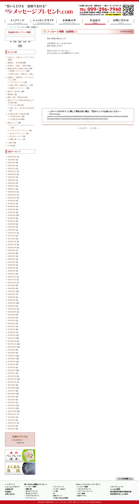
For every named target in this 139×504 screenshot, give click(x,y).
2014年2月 (11, 335)
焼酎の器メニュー (16, 139)
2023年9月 (11, 160)
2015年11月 (12, 280)
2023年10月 (12, 157)
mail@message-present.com (106, 10)
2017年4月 (11, 239)
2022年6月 (11, 166)
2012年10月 (12, 382)
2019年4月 (11, 212)
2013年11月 (12, 344)
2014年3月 (11, 332)
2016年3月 (11, 268)
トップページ (18, 22)
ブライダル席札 (15, 105)
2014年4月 (11, 329)
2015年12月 (12, 277)
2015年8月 (11, 288)
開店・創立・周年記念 (16, 97)
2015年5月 (11, 297)
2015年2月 (11, 303)
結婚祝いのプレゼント (18, 88)
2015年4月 (11, 300)
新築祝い (11, 94)
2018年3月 (11, 230)
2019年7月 (11, 204)
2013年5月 (11, 362)
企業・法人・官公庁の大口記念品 (22, 108)
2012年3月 (11, 402)
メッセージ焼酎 (31, 486)
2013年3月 (11, 367)
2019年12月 (12, 192)
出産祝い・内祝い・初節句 (17, 66)
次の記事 (93, 128)
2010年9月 (11, 426)
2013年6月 (11, 359)
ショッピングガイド (43, 22)
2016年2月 (11, 271)
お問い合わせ (121, 22)
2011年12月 (12, 411)
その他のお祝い (15, 116)
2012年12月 (12, 376)
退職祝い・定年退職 (15, 63)
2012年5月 (11, 397)
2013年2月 (11, 370)
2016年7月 (11, 256)
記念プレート (57, 495)
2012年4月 (11, 400)
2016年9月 (11, 250)
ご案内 (10, 143)
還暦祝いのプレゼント (18, 71)
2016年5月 (11, 262)
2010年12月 (12, 423)
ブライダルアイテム (17, 82)
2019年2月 (11, 218)
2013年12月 (12, 341)
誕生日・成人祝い (14, 91)
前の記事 (83, 128)
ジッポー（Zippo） (59, 489)
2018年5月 (11, 227)
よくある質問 (20, 468)
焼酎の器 (29, 489)
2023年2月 (11, 163)
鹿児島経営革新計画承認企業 (120, 492)
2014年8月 (11, 318)
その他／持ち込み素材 (60, 498)
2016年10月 (12, 247)
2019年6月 (11, 206)
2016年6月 (11, 259)
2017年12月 (12, 233)
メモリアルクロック (32, 495)
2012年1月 (11, 408)
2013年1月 (11, 373)
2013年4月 (11, 364)
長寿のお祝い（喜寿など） (19, 74)
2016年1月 (11, 274)
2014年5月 (11, 326)
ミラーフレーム (31, 498)
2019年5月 (11, 209)
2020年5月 (11, 177)
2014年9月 (11, 315)
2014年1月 (11, 338)
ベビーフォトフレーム (84, 491)
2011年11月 (12, 414)
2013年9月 (11, 350)
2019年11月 (12, 195)
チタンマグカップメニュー (19, 130)
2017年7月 (11, 236)
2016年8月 (11, 253)
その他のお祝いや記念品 (17, 114)
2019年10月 (12, 198)
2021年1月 (11, 168)
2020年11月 (12, 171)
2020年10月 (12, 174)
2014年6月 (11, 323)
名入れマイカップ (16, 136)
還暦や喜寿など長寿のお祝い (18, 69)
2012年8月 (11, 388)
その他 (10, 146)
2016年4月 (11, 265)
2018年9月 (11, 224)
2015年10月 (12, 283)
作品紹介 (95, 22)
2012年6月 (11, 394)
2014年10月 (12, 312)
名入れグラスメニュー (18, 133)
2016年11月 (12, 244)
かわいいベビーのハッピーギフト (88, 484)
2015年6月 (11, 294)
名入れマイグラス (32, 493)
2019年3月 (11, 215)
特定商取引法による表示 (119, 494)
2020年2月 (11, 186)
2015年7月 (11, 291)
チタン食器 (81, 493)
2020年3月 (11, 183)
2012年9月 (11, 385)
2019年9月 (11, 201)
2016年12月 (12, 242)
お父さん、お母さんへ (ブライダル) (21, 57)
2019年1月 (11, 221)
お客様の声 (69, 22)
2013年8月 (11, 353)
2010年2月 (11, 429)
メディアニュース (116, 487)
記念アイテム (81, 495)
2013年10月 (12, 347)
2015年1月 (11, 306)
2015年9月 (11, 285)
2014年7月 (11, 321)
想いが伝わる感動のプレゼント (35, 484)
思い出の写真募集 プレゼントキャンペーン (20, 455)
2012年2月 (11, 405)
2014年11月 (12, 309)
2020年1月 (11, 189)
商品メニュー (13, 123)
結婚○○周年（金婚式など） (20, 85)
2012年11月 (12, 379)
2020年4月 (11, 180)
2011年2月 (11, 420)
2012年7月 (11, 391)
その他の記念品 (15, 119)
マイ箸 (55, 491)
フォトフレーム (58, 486)
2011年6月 (11, 417)
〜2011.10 (20, 439)
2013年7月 (11, 356)
